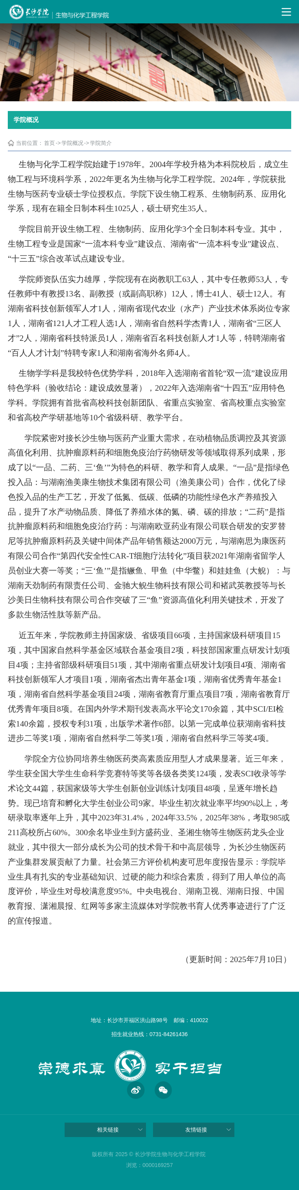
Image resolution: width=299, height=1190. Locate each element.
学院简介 (101, 143)
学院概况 (72, 143)
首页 (49, 143)
